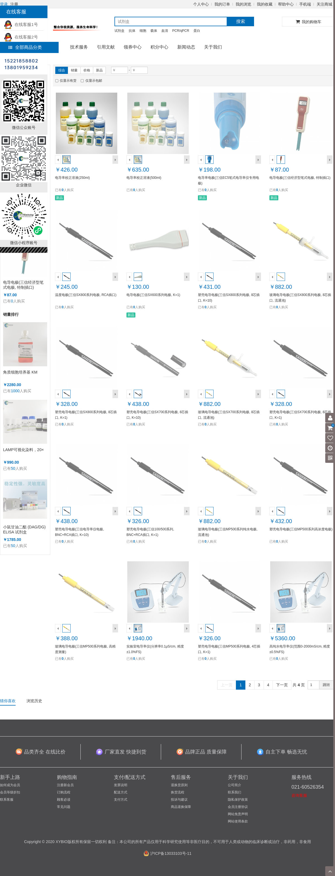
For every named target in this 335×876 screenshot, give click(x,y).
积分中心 (159, 47)
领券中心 (133, 47)
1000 (15, 391)
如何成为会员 (10, 785)
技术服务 (79, 47)
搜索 (240, 21)
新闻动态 (186, 47)
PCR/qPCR (180, 31)
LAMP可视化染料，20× (23, 449)
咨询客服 (299, 795)
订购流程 (63, 792)
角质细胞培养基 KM (20, 372)
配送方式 (120, 792)
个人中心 (201, 4)
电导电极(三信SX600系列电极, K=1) (153, 295)
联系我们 (234, 792)
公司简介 (234, 785)
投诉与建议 (179, 800)
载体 (153, 31)
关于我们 (213, 47)
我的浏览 (243, 4)
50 (13, 468)
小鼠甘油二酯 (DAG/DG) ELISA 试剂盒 (24, 529)
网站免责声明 (238, 814)
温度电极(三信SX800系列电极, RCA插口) (85, 295)
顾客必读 (63, 800)
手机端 (305, 4)
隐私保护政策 (238, 800)
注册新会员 (65, 785)
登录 (4, 4)
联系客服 (6, 800)
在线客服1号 (21, 24)
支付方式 (120, 800)
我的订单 (222, 4)
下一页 (282, 685)
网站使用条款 (238, 821)
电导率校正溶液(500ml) (143, 178)
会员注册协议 (238, 807)
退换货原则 (179, 785)
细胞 (143, 31)
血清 (164, 31)
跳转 (326, 685)
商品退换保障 (181, 807)
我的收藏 (264, 4)
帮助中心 (286, 4)
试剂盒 (119, 31)
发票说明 (120, 785)
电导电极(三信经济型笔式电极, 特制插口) (23, 285)
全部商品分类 (25, 47)
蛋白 (196, 31)
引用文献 (106, 47)
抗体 (132, 31)
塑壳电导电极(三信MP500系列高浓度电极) (300, 529)
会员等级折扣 (10, 792)
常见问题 (63, 807)
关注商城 (324, 4)
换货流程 (177, 792)
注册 (14, 4)
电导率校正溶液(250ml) (72, 178)
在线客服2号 (21, 37)
